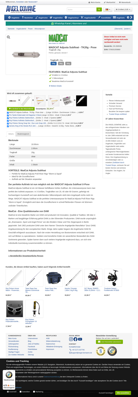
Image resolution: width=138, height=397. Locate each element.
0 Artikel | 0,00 (123, 9)
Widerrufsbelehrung (53, 341)
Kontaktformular (74, 347)
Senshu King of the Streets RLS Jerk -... (23, 126)
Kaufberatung (13, 349)
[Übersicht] (118, 29)
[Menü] (13, 371)
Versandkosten (13, 341)
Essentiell (12, 392)
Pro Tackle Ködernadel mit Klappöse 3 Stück (25, 115)
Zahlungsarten (13, 344)
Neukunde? (32, 2)
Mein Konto (94, 2)
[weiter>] (127, 29)
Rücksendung (13, 347)
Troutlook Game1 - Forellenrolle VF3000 (111, 289)
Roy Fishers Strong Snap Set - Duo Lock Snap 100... (28, 123)
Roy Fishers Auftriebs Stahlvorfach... (22, 118)
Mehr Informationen (13, 387)
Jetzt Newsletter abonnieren (109, 341)
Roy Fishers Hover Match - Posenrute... (13, 289)
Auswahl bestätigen (106, 393)
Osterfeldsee (32, 349)
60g (68, 63)
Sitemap (31, 355)
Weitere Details (55, 86)
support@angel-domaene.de (80, 353)
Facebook (31, 347)
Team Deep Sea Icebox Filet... (51, 289)
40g (61, 63)
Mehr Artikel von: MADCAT (57, 43)
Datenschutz (50, 344)
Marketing (39, 392)
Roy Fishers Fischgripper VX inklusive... (31, 321)
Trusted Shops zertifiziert (118, 114)
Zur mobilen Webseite (16, 355)
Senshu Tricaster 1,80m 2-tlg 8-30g (71, 289)
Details (11, 134)
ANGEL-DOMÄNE (22, 9)
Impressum (50, 349)
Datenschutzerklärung (52, 377)
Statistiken (26, 392)
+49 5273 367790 (76, 349)
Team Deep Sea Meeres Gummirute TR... (32, 290)
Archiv (30, 352)
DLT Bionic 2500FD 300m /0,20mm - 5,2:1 (92, 289)
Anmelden (20, 2)
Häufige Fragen (14, 352)
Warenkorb (124, 2)
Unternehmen (33, 338)
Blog (29, 341)
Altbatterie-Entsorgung (54, 347)
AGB (47, 338)
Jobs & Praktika (33, 344)
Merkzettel (109, 2)
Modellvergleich (23, 134)
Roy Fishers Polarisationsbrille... (13, 320)
